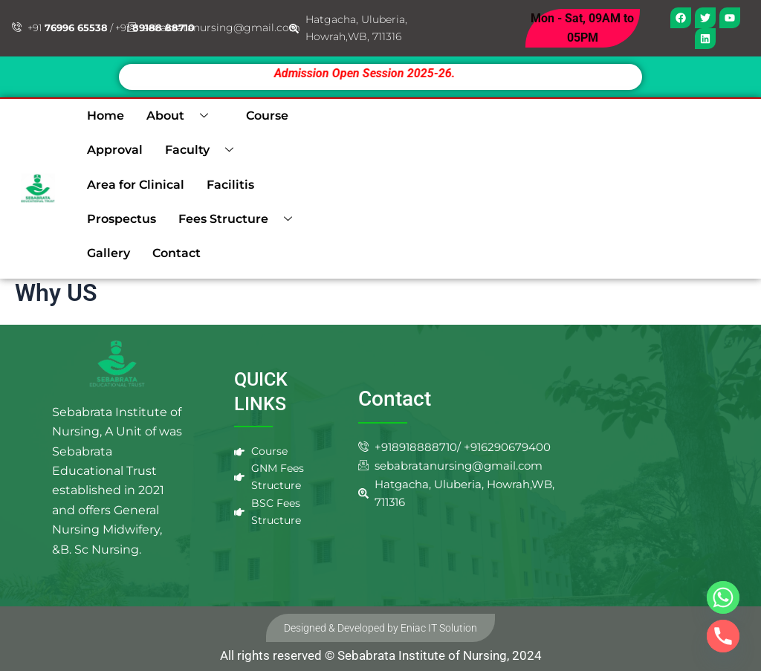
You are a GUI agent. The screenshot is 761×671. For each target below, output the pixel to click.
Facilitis (230, 185)
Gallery (108, 253)
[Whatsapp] (723, 597)
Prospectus (121, 219)
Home (105, 115)
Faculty (205, 150)
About (182, 116)
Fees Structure (240, 219)
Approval (115, 150)
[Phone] (723, 636)
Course (267, 115)
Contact (176, 253)
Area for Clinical (135, 185)
